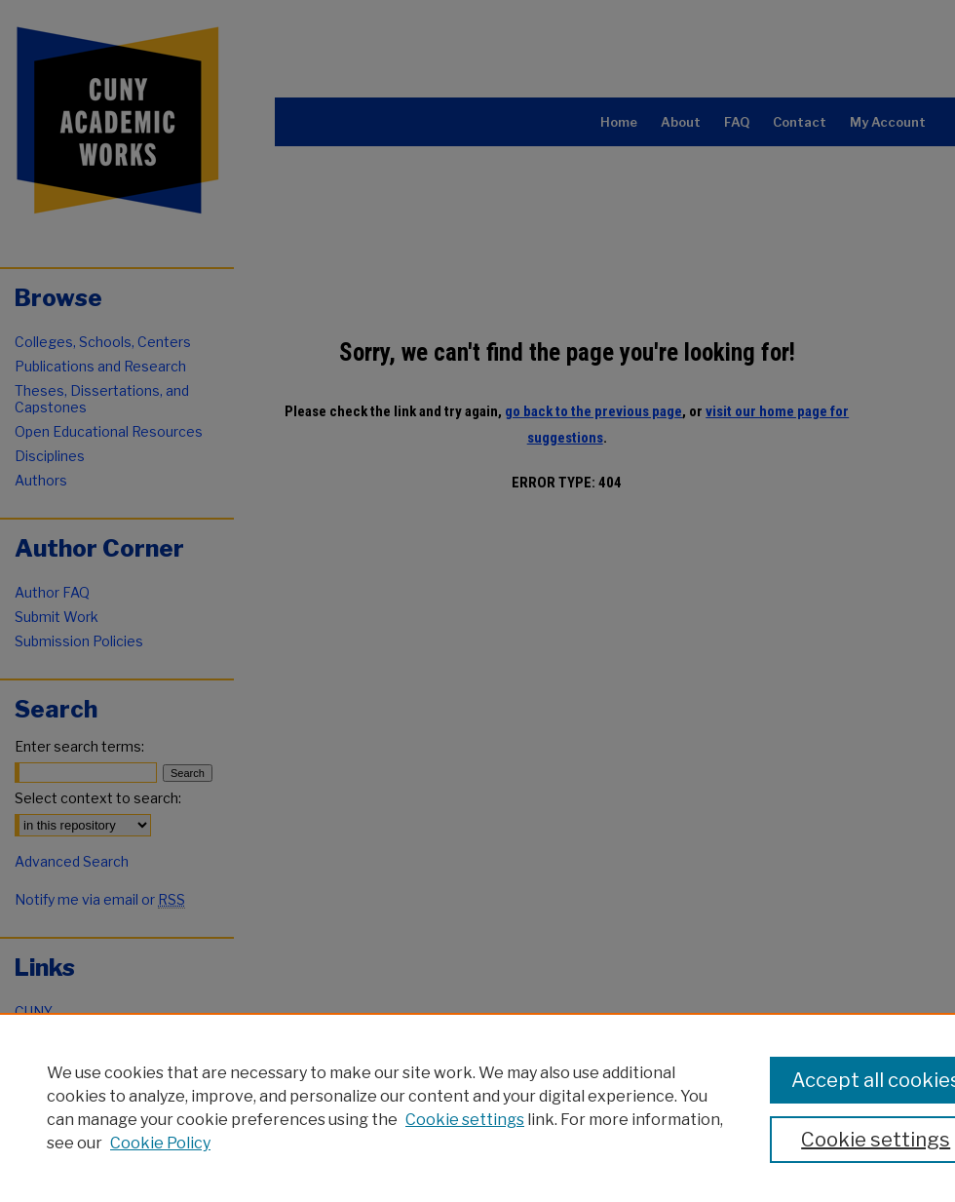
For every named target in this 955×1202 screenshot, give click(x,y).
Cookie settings (464, 1119)
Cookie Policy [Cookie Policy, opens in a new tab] (160, 1143)
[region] (477, 1107)
